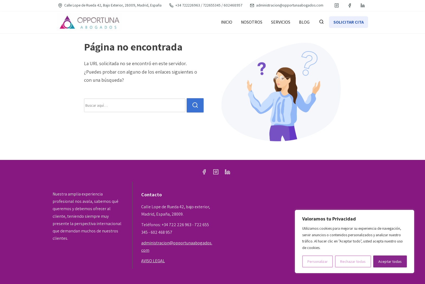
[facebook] (349, 5)
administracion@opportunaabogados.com (286, 5)
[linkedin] (362, 5)
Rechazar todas (353, 261)
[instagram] (336, 5)
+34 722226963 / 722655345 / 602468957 (205, 5)
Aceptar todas (390, 261)
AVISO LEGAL (153, 261)
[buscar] (321, 22)
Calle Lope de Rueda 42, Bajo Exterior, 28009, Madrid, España (110, 5)
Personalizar (317, 261)
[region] (354, 241)
